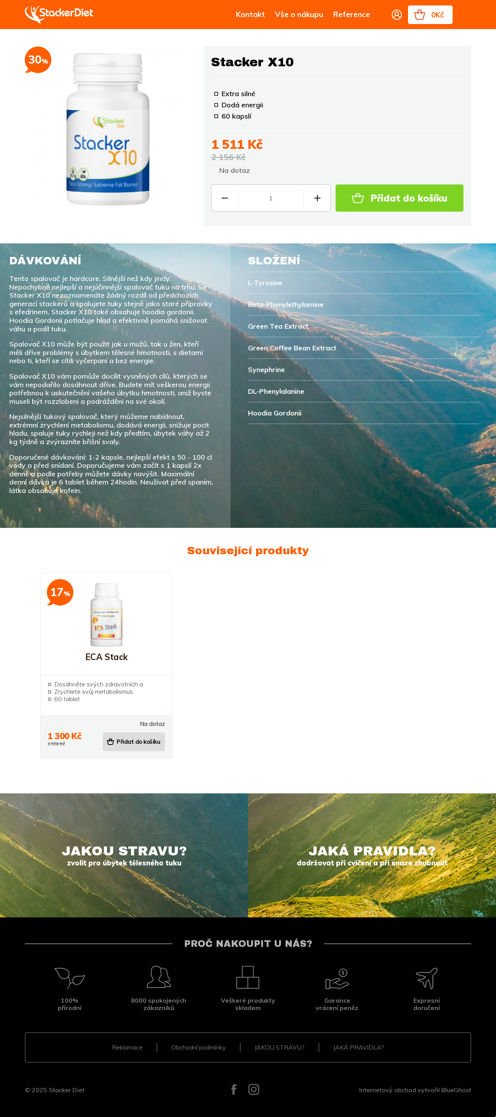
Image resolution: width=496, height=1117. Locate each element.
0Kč (437, 14)
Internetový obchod (387, 1090)
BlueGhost (456, 1090)
